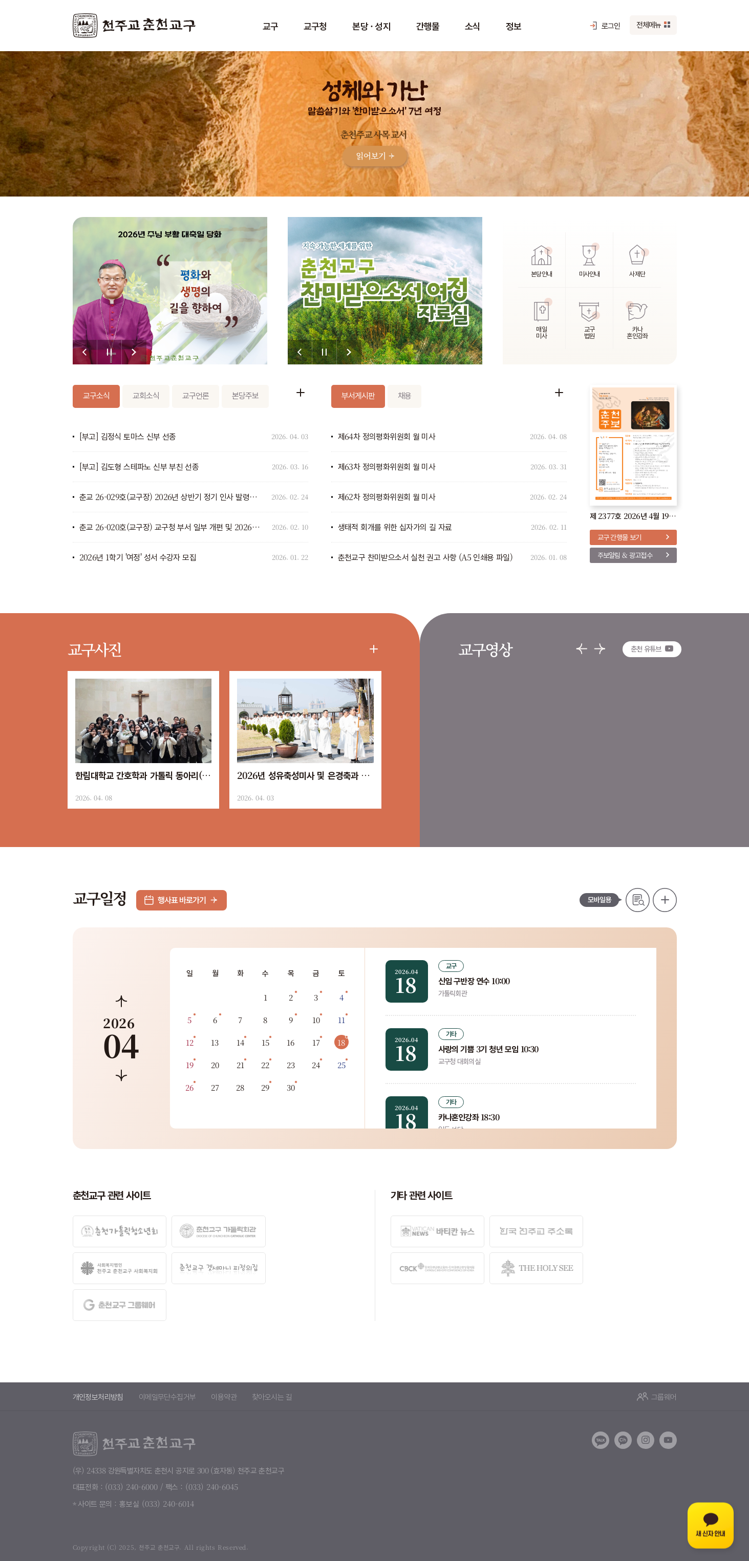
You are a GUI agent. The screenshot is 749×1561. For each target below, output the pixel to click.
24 (316, 1064)
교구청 (315, 25)
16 (290, 1042)
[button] (85, 352)
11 (341, 1019)
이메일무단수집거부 (167, 1358)
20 (215, 1064)
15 (265, 1042)
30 (291, 1087)
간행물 (427, 25)
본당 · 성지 (371, 25)
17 (316, 1042)
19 (190, 1064)
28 (240, 1087)
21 (240, 1064)
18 (341, 1042)
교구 (270, 25)
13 (215, 1042)
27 (215, 1087)
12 (190, 1042)
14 (240, 1042)
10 (316, 1019)
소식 (472, 25)
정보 (513, 25)
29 (265, 1087)
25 (341, 1064)
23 (291, 1064)
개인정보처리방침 (98, 1358)
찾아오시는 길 (272, 1358)
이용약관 (224, 1358)
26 (189, 1087)
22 (265, 1064)
